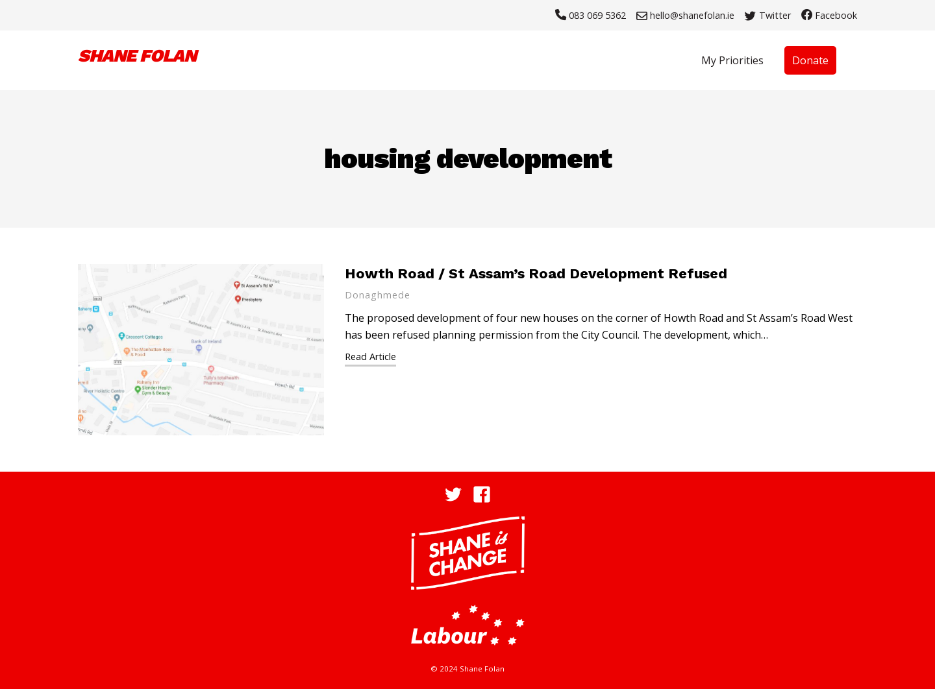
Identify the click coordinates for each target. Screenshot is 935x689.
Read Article (370, 356)
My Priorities (732, 60)
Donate (810, 60)
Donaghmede (377, 295)
